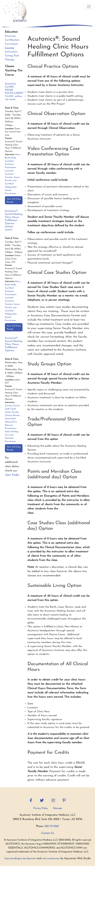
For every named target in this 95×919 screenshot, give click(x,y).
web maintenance (50, 858)
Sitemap (57, 808)
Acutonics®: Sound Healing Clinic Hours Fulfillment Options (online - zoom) (13, 220)
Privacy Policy (40, 808)
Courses (9, 48)
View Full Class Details (14, 200)
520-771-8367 (51, 826)
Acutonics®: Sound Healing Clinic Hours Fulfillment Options (13, 344)
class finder (12, 475)
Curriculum (11, 44)
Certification (12, 40)
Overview (10, 36)
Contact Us (47, 833)
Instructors (11, 51)
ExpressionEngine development (20, 858)
